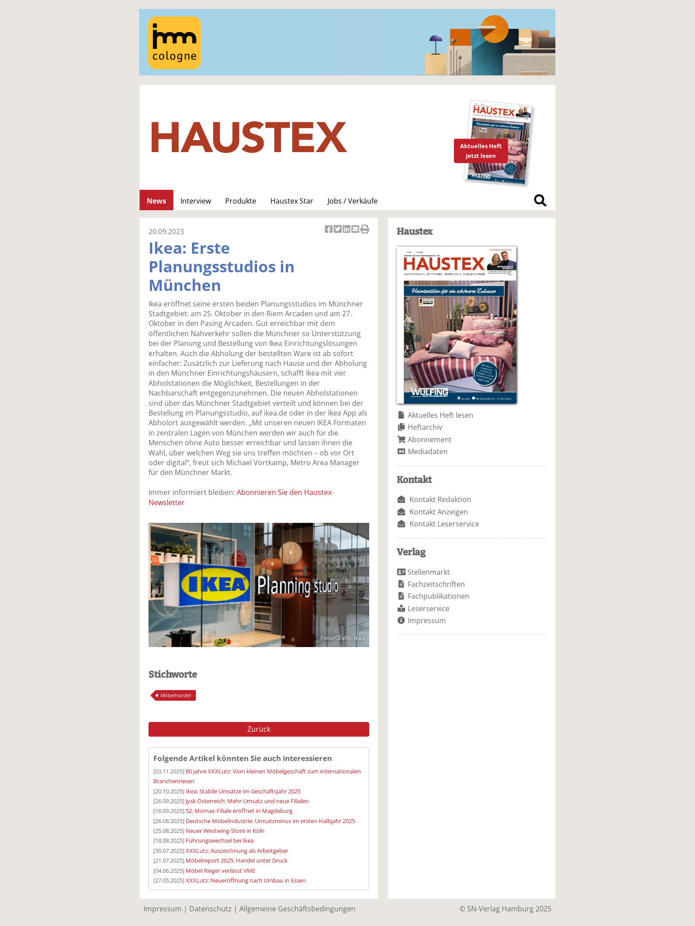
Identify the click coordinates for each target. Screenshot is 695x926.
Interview (195, 201)
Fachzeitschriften (436, 584)
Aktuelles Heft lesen (440, 415)
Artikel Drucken (364, 230)
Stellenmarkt (428, 572)
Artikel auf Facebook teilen (329, 230)
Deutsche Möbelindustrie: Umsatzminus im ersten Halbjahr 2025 (270, 821)
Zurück (258, 729)
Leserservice (428, 608)
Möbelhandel (175, 695)
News (156, 201)
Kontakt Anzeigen (439, 512)
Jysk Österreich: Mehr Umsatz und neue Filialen (247, 801)
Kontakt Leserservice (444, 524)
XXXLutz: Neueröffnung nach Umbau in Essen (246, 880)
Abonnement (430, 439)
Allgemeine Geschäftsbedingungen (297, 909)
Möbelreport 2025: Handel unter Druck (237, 860)
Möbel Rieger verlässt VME (220, 871)
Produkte (240, 201)
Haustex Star (291, 201)
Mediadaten (428, 451)
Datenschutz (210, 909)
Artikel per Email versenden (355, 230)
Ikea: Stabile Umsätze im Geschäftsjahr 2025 (243, 791)
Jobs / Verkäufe (353, 201)
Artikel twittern (338, 230)
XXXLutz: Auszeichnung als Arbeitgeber (237, 851)
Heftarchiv (425, 427)
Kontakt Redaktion (440, 499)
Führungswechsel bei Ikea (220, 840)
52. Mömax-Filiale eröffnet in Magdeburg (239, 811)
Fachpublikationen (438, 596)
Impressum (427, 620)
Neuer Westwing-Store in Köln (225, 831)
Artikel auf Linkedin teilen (347, 230)
